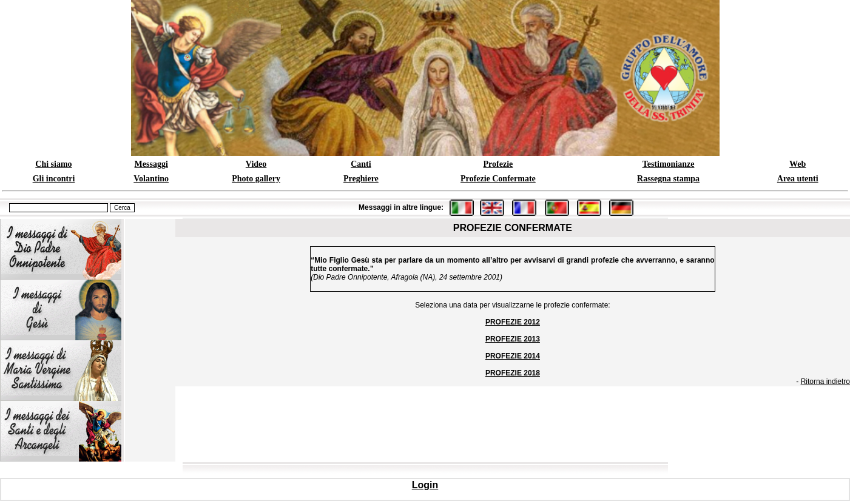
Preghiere (361, 178)
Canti (361, 164)
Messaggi (151, 164)
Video (256, 164)
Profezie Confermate (498, 178)
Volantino (151, 178)
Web (797, 164)
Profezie (498, 164)
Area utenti (797, 178)
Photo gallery (256, 178)
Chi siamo (53, 164)
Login (425, 485)
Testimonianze (669, 164)
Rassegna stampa (668, 178)
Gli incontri (54, 178)
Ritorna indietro (825, 381)
